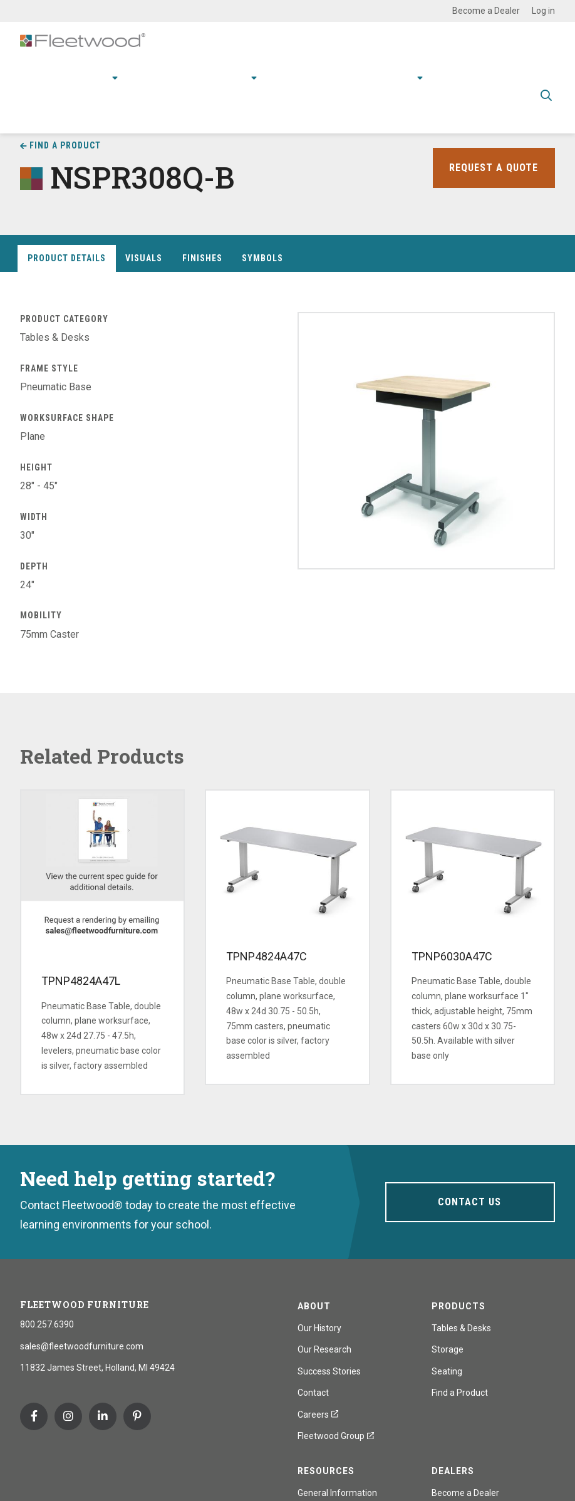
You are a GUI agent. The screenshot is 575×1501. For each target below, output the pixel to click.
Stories (355, 75)
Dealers (453, 1471)
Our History (319, 1328)
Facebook (34, 1416)
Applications (162, 75)
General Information (337, 1493)
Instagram (68, 1416)
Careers (318, 1415)
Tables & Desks (461, 1328)
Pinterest (137, 1416)
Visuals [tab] (143, 258)
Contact (457, 75)
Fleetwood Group (336, 1436)
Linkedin (103, 1416)
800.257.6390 (47, 1324)
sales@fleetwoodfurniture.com (81, 1346)
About (402, 75)
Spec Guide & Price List (279, 112)
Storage (448, 1349)
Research (228, 75)
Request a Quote (490, 167)
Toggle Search (546, 94)
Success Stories (329, 1371)
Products (90, 75)
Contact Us (469, 1201)
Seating (447, 1371)
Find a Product (65, 145)
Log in (543, 11)
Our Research (324, 1349)
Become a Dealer (486, 11)
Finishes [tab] (202, 258)
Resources (298, 75)
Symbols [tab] (262, 258)
